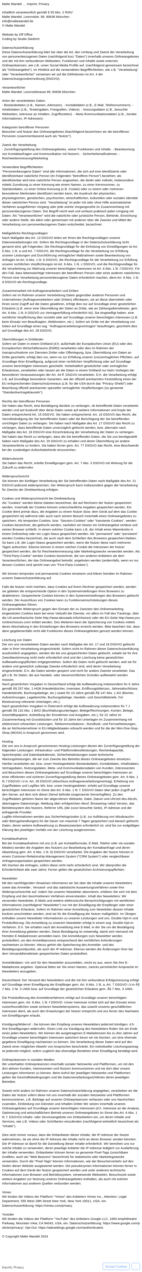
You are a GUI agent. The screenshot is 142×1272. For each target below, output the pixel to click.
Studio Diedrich (29, 39)
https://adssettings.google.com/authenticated (70, 1227)
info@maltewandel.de (17, 21)
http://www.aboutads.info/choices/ (67, 617)
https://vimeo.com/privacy (54, 1205)
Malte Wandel (12, 4)
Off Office (26, 34)
